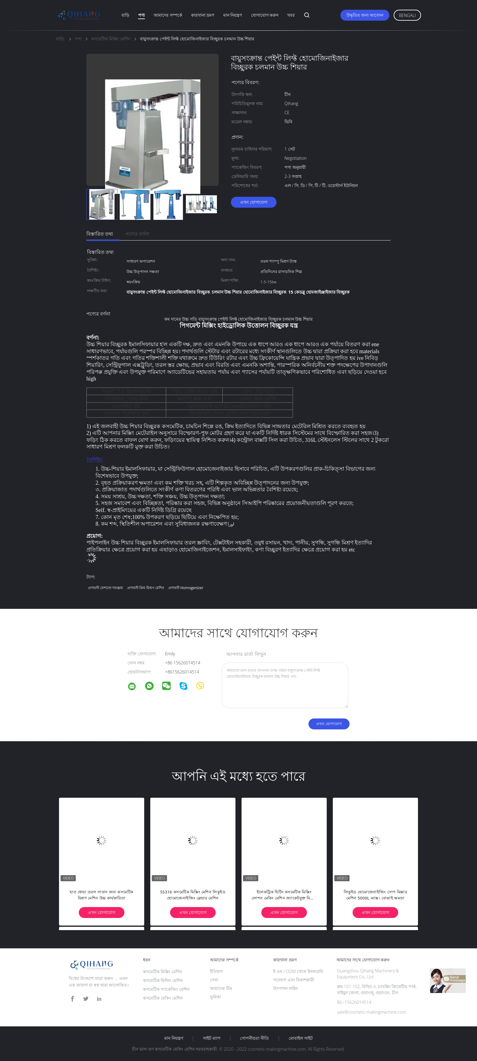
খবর (291, 15)
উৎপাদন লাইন (285, 988)
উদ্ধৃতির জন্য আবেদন (364, 15)
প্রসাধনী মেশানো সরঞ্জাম (105, 587)
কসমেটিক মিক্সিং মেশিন (162, 971)
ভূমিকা (215, 997)
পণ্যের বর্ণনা (137, 233)
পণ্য (141, 15)
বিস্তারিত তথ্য (99, 233)
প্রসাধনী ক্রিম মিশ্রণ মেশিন (145, 587)
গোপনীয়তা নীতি (254, 1038)
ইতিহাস (216, 971)
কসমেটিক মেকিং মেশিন (163, 998)
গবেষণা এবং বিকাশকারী (293, 980)
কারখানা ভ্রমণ (202, 15)
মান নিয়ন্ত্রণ (232, 15)
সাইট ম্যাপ (212, 1038)
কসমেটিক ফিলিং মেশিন (163, 980)
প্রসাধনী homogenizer (185, 587)
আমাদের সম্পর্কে (168, 15)
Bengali (407, 15)
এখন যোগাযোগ (253, 202)
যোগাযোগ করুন (265, 15)
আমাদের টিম (221, 988)
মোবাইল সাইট (301, 1038)
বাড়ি (125, 15)
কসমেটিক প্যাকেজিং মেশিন (166, 989)
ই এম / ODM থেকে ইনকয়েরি (298, 971)
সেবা (214, 980)
